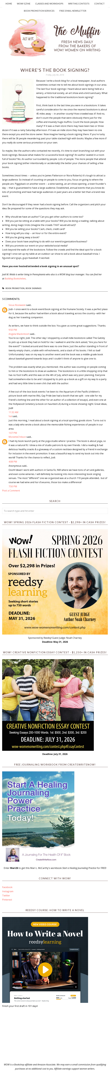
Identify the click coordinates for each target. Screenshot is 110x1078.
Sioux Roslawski (17, 305)
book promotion (15, 288)
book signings (33, 288)
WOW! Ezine (23, 3)
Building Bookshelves (15, 278)
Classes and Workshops (49, 3)
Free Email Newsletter (72, 10)
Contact (99, 3)
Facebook (7, 887)
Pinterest (7, 899)
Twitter (6, 895)
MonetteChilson (17, 436)
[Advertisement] (55, 1035)
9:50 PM (13, 329)
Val (10, 416)
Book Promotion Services (39, 10)
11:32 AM (13, 412)
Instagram (7, 891)
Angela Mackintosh (19, 334)
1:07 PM (13, 432)
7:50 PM (13, 486)
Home (8, 3)
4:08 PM (13, 461)
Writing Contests (78, 3)
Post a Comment (11, 490)
